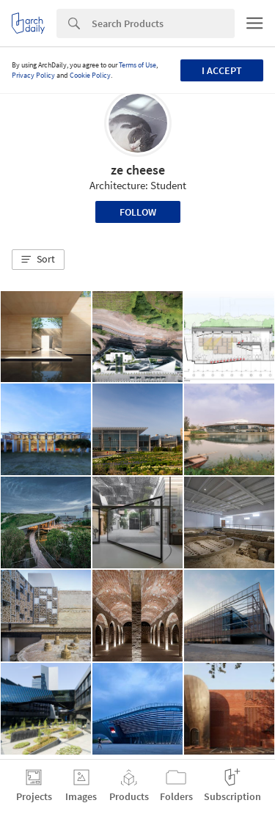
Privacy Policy (33, 75)
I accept (222, 70)
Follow (138, 212)
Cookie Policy (90, 75)
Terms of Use (137, 65)
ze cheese (138, 169)
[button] (38, 259)
